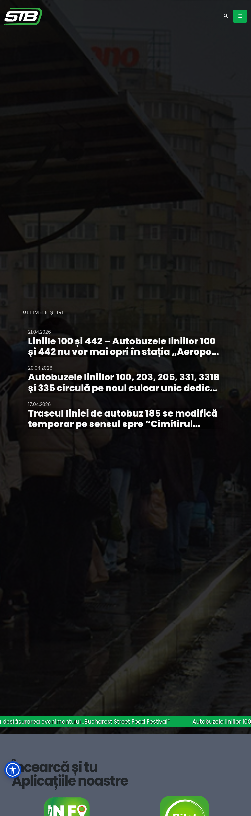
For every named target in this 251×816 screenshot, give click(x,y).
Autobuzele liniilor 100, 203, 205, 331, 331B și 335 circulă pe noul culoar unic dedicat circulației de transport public (124, 388)
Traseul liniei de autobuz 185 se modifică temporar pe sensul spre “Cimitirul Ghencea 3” (123, 424)
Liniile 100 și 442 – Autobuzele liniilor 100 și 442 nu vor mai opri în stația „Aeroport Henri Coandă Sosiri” (123, 352)
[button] (13, 770)
